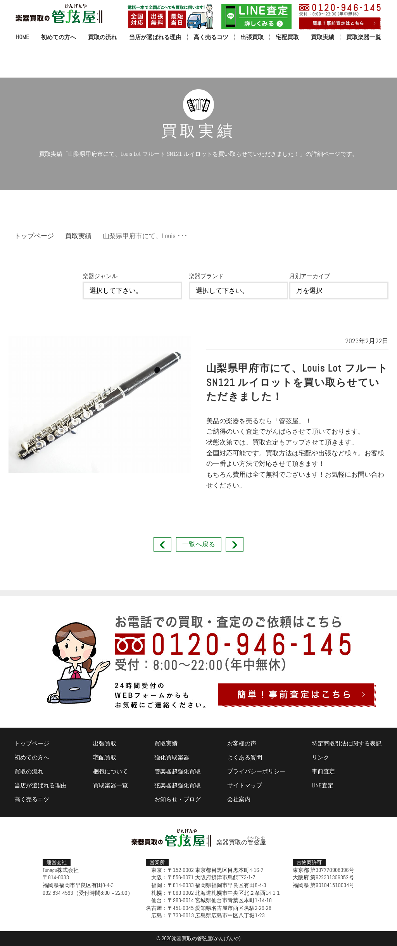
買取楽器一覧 (363, 37)
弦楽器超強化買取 (177, 785)
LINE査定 (322, 785)
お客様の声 (241, 743)
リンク (320, 757)
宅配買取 (287, 37)
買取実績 (322, 37)
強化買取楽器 (171, 757)
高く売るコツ (210, 37)
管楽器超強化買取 (177, 771)
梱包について (110, 771)
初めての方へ (58, 37)
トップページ (34, 236)
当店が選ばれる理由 (155, 37)
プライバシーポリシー (256, 771)
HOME (22, 37)
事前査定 (323, 771)
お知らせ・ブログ (177, 799)
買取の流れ (102, 37)
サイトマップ (244, 785)
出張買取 (252, 37)
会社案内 (238, 799)
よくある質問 (244, 757)
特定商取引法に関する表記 (346, 743)
